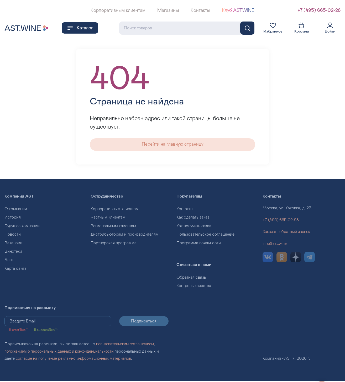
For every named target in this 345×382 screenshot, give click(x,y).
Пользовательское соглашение (205, 235)
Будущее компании (22, 227)
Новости (12, 235)
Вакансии (13, 244)
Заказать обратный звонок (287, 233)
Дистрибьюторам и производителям (125, 235)
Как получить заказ (193, 227)
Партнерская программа (114, 244)
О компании (15, 210)
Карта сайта (15, 269)
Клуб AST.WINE (238, 10)
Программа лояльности (198, 244)
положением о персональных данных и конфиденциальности (61, 352)
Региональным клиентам (113, 227)
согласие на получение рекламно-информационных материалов (76, 359)
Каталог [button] (80, 27)
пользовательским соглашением (126, 345)
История (12, 218)
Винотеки (13, 252)
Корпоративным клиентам (118, 10)
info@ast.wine (275, 244)
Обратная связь (191, 278)
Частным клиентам (108, 218)
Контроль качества (193, 287)
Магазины (168, 10)
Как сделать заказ (192, 218)
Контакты (200, 10)
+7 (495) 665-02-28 (319, 10)
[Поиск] (247, 27)
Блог (8, 261)
